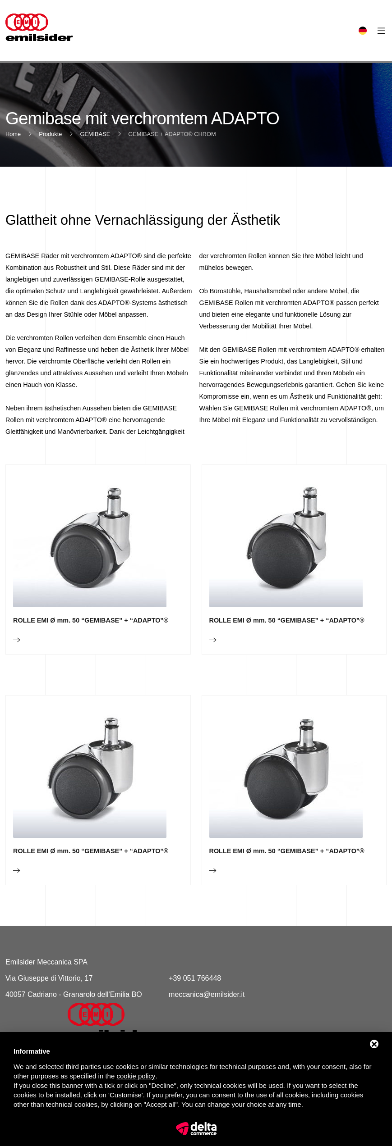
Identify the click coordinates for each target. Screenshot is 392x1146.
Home (13, 134)
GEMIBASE (95, 134)
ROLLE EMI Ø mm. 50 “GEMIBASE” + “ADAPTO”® (90, 652)
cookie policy (135, 1076)
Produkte (50, 134)
